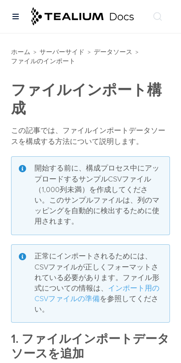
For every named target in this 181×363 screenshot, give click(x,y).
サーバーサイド (62, 52)
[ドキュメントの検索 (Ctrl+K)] (157, 16)
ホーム (20, 52)
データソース (113, 52)
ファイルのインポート (43, 61)
